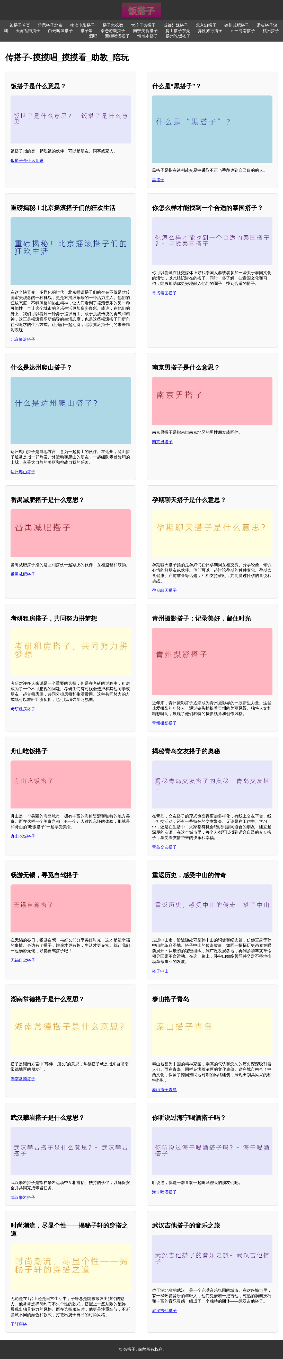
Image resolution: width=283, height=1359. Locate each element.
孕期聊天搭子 (164, 590)
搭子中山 (160, 971)
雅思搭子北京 (50, 25)
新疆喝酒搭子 (117, 36)
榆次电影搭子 (82, 25)
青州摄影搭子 (164, 723)
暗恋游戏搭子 (113, 30)
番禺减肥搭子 (23, 574)
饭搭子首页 (20, 25)
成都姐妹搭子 (175, 25)
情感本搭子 (147, 36)
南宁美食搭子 (145, 30)
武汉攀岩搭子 (23, 1197)
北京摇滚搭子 (23, 339)
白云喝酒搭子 (60, 30)
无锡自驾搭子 (23, 960)
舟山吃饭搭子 (23, 836)
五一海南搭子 (242, 30)
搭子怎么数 (113, 25)
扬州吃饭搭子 (178, 36)
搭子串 (87, 30)
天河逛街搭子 (28, 30)
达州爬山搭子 (23, 472)
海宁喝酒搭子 (164, 1192)
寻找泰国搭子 (164, 293)
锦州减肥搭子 (236, 25)
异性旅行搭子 (210, 30)
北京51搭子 (206, 25)
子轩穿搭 (19, 1324)
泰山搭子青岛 (164, 1089)
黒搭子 (158, 180)
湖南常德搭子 (23, 1079)
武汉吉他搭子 (164, 1310)
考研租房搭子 (23, 709)
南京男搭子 (162, 442)
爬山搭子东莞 (177, 30)
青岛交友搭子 (164, 847)
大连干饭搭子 (143, 25)
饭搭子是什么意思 (27, 160)
